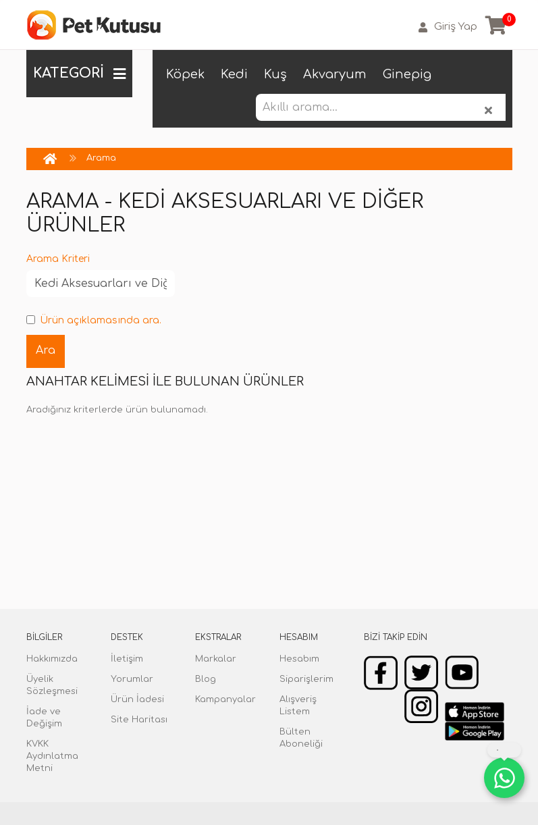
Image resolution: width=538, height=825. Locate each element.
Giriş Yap (448, 26)
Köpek (185, 74)
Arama (101, 158)
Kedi (234, 74)
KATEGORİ (79, 73)
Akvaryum (335, 74)
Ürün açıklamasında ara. (93, 320)
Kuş (275, 74)
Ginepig (407, 74)
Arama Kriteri (58, 259)
